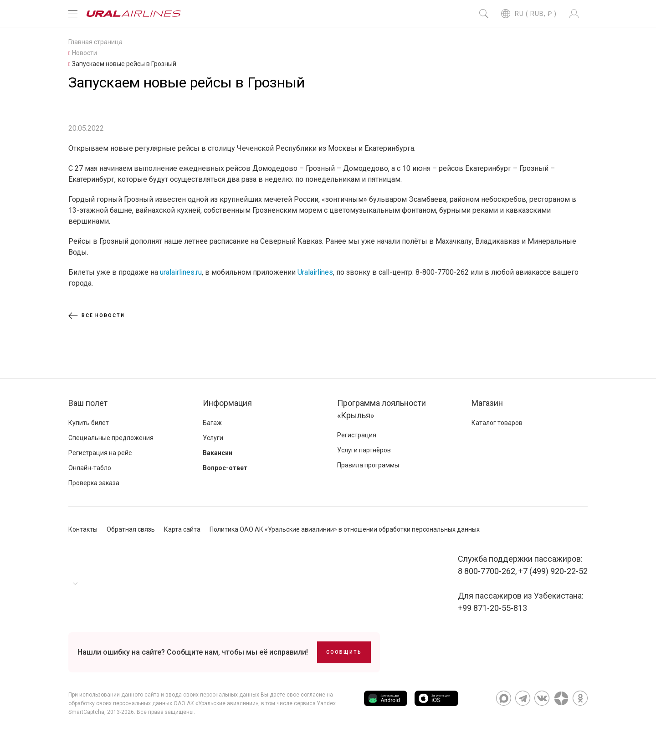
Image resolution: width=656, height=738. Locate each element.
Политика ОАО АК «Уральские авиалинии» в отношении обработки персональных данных (345, 529)
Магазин (487, 403)
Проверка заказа (93, 483)
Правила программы (368, 465)
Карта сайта (182, 529)
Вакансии (217, 452)
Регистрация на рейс (100, 452)
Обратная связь (131, 529)
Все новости (96, 316)
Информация (227, 403)
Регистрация (356, 435)
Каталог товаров (497, 422)
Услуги (213, 437)
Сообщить (344, 652)
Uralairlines (315, 272)
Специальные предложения (111, 437)
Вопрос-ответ (225, 468)
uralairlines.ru (181, 272)
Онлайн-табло (89, 468)
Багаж (212, 422)
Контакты (82, 529)
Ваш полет (88, 403)
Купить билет (88, 422)
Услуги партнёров (364, 450)
